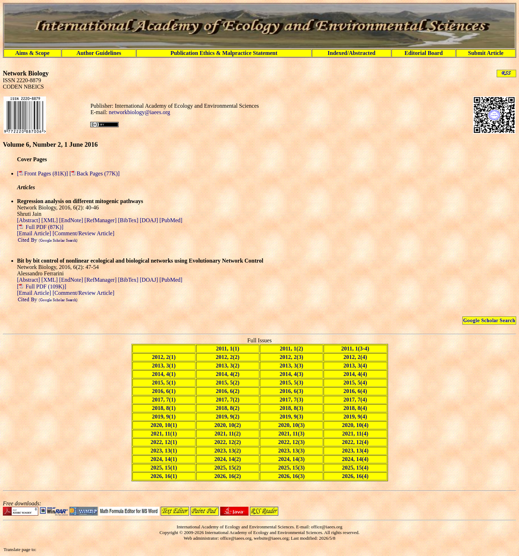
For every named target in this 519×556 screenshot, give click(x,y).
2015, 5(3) (291, 383)
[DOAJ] (150, 220)
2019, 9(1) (164, 417)
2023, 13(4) (355, 451)
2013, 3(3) (291, 366)
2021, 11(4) (355, 434)
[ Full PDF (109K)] (41, 286)
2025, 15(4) (355, 468)
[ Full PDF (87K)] (40, 227)
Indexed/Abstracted (351, 53)
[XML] (50, 220)
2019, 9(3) (291, 417)
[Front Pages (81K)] (43, 173)
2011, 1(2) (291, 349)
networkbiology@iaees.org (139, 112)
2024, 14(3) (291, 459)
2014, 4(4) (355, 374)
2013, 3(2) (228, 366)
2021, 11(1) (164, 434)
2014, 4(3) (291, 374)
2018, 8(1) (164, 408)
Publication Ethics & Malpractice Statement (223, 53)
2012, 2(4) (355, 357)
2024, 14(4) (355, 459)
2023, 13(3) (291, 451)
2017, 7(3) (291, 400)
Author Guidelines (98, 53)
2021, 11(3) (291, 434)
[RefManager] (101, 220)
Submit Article (485, 53)
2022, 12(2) (228, 442)
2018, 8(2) (228, 408)
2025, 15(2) (228, 468)
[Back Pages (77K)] (94, 173)
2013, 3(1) (164, 366)
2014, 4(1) (164, 374)
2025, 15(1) (163, 468)
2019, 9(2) (228, 417)
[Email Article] (34, 233)
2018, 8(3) (291, 408)
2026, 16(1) (163, 476)
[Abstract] (29, 220)
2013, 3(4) (355, 366)
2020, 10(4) (355, 425)
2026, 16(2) (228, 476)
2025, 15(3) (291, 468)
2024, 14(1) (163, 459)
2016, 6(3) (291, 391)
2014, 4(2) (228, 374)
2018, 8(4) (355, 408)
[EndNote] (72, 220)
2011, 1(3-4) (355, 349)
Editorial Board (424, 53)
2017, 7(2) (228, 400)
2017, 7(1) (164, 400)
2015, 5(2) (228, 383)
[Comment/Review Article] (82, 233)
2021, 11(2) (228, 434)
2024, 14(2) (228, 459)
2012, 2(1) (164, 357)
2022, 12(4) (355, 442)
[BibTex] (129, 220)
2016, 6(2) (228, 391)
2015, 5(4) (355, 383)
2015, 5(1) (164, 383)
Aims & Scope (32, 53)
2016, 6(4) (355, 391)
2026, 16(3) (291, 476)
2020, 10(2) (228, 425)
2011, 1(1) (227, 349)
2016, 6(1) (164, 391)
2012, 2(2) (228, 357)
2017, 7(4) (355, 400)
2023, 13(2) (228, 451)
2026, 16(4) (355, 476)
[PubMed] (170, 220)
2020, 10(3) (291, 425)
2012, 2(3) (291, 357)
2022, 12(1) (163, 442)
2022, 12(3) (291, 442)
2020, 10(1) (163, 425)
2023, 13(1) (163, 451)
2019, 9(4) (355, 417)
